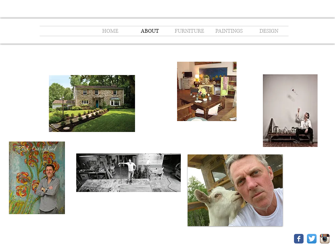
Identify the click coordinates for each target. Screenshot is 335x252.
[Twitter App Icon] (312, 238)
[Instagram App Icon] (325, 238)
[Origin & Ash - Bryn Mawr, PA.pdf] (207, 92)
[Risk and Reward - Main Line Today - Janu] (92, 104)
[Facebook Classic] (299, 238)
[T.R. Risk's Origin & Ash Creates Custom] (290, 111)
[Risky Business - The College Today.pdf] (129, 174)
